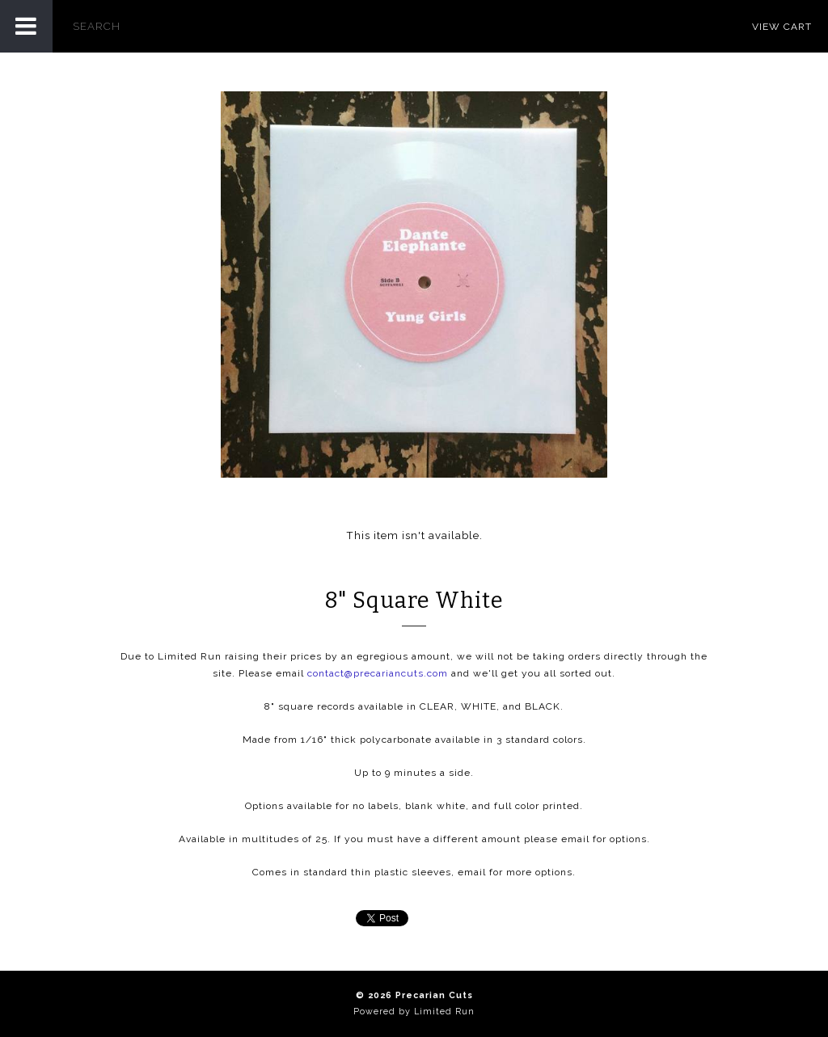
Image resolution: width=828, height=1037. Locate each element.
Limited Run (444, 1011)
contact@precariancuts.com (377, 673)
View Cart (782, 26)
